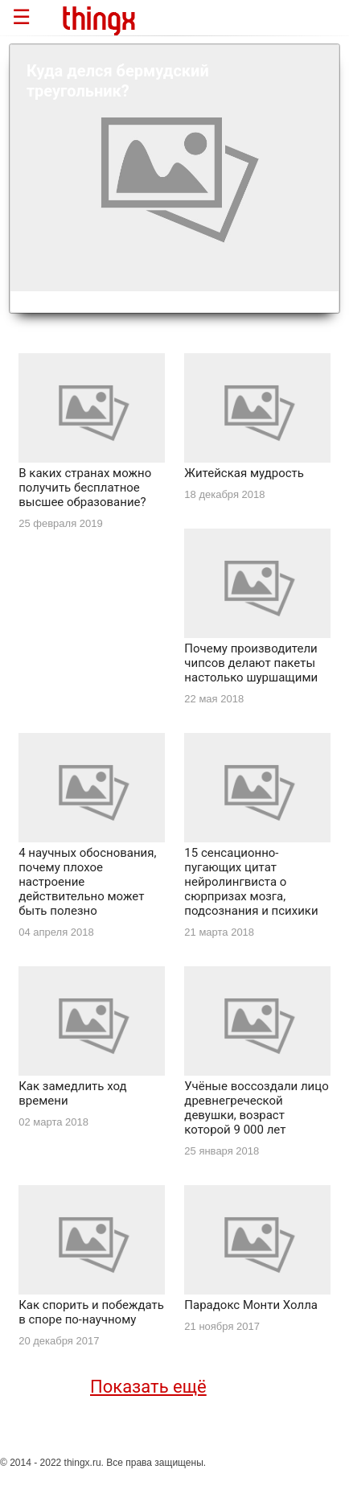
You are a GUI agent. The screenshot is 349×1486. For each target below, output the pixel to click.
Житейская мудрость (244, 473)
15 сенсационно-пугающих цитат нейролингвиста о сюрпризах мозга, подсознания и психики (251, 882)
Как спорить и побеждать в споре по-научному (91, 1312)
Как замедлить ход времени (72, 1093)
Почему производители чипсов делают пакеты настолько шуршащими (251, 663)
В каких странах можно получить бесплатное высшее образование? (84, 487)
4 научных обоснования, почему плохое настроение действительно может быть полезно (87, 882)
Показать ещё (148, 1387)
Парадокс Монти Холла (251, 1305)
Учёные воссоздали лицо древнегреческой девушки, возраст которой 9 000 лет (256, 1108)
